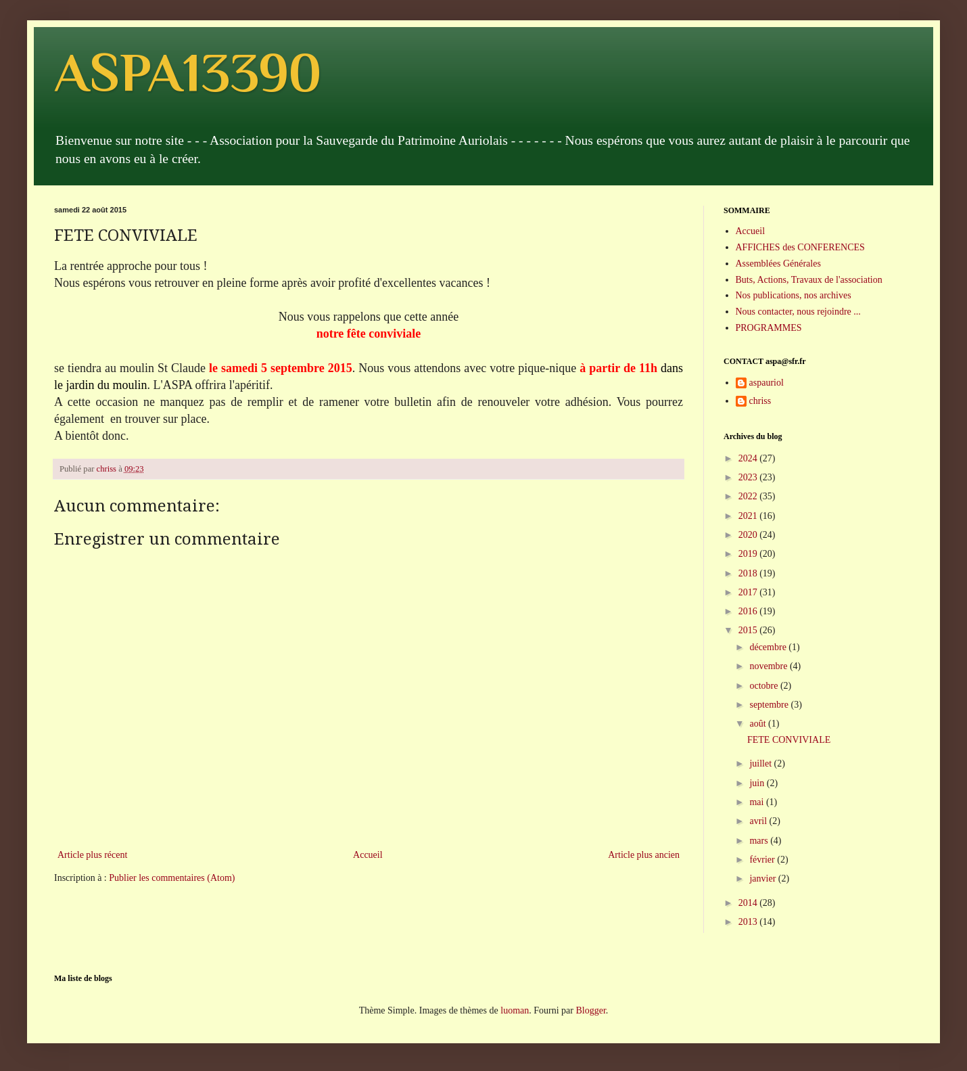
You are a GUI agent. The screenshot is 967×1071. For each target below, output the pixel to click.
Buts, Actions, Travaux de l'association (809, 280)
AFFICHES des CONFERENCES (800, 247)
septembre (770, 705)
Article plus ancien (644, 855)
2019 (749, 554)
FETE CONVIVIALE (788, 740)
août (758, 724)
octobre (764, 686)
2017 (749, 592)
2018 (749, 573)
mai (757, 802)
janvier (763, 878)
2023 (749, 477)
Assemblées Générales (778, 263)
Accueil (368, 855)
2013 (749, 922)
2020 (749, 535)
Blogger (590, 1010)
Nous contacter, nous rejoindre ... (798, 311)
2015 (749, 630)
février (763, 859)
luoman (514, 1010)
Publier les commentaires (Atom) (172, 878)
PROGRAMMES (769, 328)
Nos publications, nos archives (793, 295)
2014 (749, 903)
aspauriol (766, 383)
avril (759, 821)
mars (759, 841)
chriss (760, 401)
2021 (749, 516)
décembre (768, 647)
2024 (749, 458)
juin (757, 783)
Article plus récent (92, 855)
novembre (769, 666)
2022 (749, 496)
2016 (749, 611)
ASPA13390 (187, 72)
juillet (761, 763)
